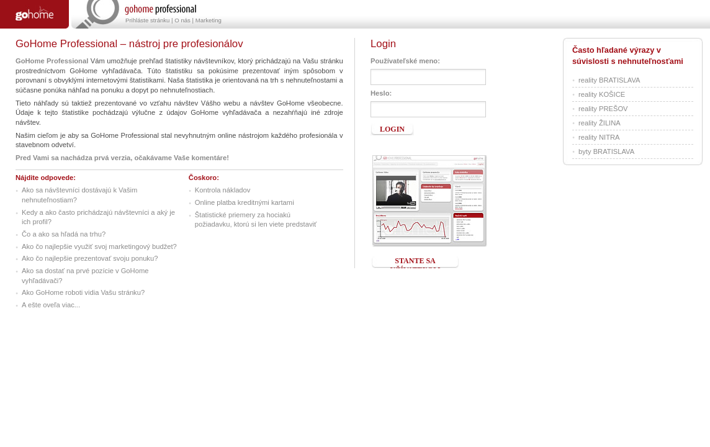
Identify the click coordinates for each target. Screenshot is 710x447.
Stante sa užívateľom (415, 262)
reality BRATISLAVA (609, 80)
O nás (182, 20)
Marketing (208, 20)
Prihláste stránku (147, 20)
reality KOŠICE (601, 94)
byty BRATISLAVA (606, 151)
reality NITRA (599, 137)
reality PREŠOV (603, 108)
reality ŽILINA (599, 123)
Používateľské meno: (405, 61)
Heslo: (381, 93)
